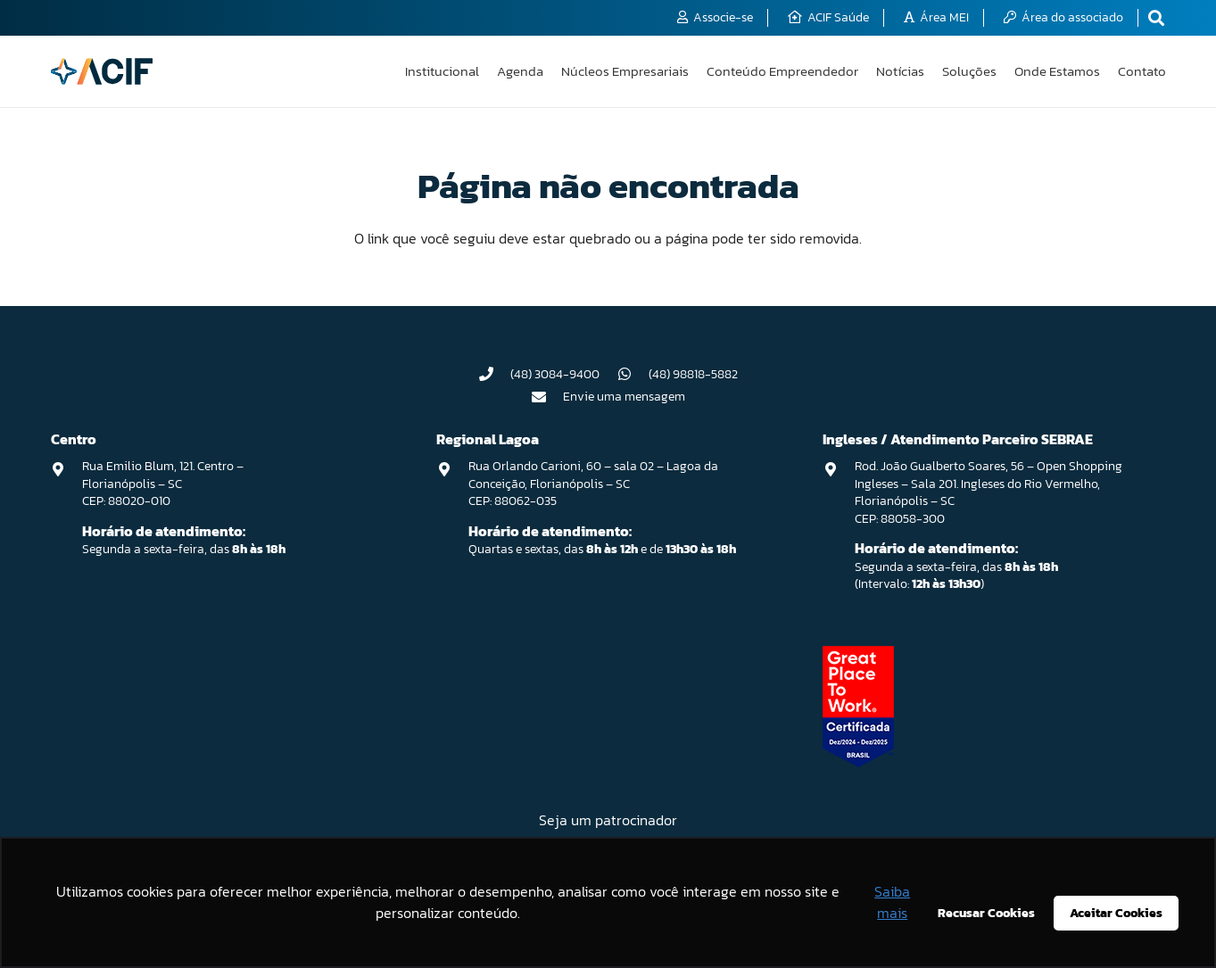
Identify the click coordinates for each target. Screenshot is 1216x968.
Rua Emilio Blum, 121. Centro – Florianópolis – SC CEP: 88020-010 (163, 483)
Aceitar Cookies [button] (1116, 912)
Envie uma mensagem (624, 396)
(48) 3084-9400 (555, 374)
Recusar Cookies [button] (986, 912)
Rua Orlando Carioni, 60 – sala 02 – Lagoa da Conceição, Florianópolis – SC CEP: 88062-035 (593, 483)
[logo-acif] (102, 71)
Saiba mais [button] (892, 902)
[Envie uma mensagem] (547, 397)
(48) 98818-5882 (693, 374)
